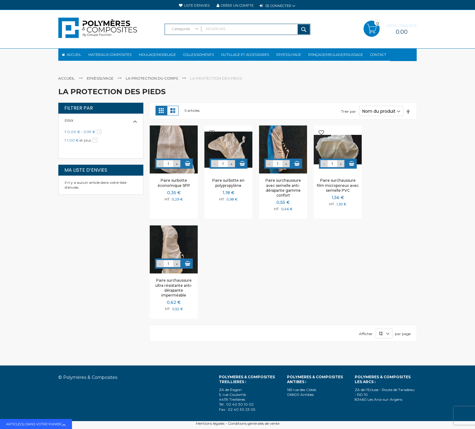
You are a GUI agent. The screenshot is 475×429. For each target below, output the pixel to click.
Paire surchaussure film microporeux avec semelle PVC (338, 190)
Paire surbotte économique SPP (174, 188)
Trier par (348, 116)
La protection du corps (152, 83)
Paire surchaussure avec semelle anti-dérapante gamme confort (283, 193)
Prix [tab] (69, 125)
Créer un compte (237, 5)
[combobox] (237, 29)
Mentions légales (210, 423)
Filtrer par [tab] (78, 113)
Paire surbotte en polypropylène (228, 188)
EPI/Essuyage (100, 83)
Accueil (67, 83)
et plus (83, 145)
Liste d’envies (197, 5)
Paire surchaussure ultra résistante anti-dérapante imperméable (173, 293)
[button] (157, 138)
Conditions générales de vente (253, 423)
